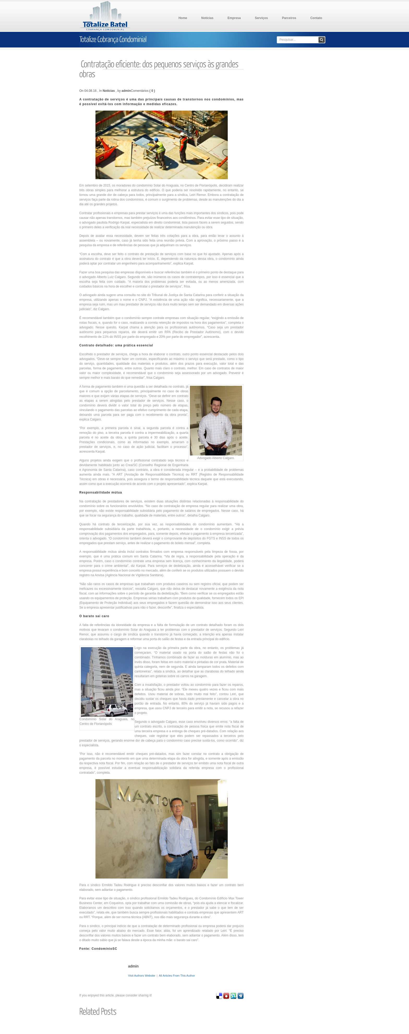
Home (182, 18)
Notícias (207, 18)
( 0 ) (152, 91)
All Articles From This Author (177, 975)
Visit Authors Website (141, 975)
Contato (316, 18)
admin (126, 91)
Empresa (234, 18)
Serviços (261, 18)
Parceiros (289, 18)
